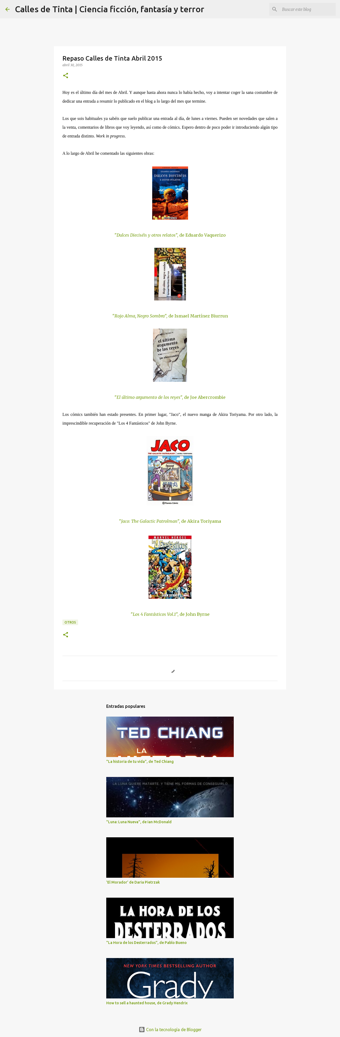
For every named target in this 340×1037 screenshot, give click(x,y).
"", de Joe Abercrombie (170, 397)
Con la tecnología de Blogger (170, 1029)
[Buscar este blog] (308, 9)
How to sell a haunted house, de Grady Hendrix (147, 1003)
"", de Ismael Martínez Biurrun (170, 316)
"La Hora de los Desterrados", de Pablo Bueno (146, 942)
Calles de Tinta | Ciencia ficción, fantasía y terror (109, 9)
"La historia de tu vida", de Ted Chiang (140, 761)
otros (70, 622)
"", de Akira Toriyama (170, 521)
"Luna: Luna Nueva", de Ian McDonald (139, 822)
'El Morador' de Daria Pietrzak (133, 882)
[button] (65, 76)
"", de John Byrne (170, 614)
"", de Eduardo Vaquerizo (170, 235)
